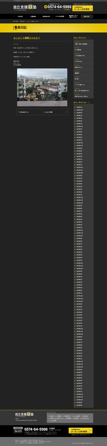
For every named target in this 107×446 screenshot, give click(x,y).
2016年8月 (79, 339)
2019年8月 (79, 241)
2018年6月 (79, 279)
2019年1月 (79, 260)
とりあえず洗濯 (48, 112)
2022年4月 (79, 156)
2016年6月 (79, 345)
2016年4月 (79, 350)
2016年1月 (79, 358)
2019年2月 (79, 257)
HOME (16, 21)
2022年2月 (79, 162)
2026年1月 (79, 107)
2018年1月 (79, 293)
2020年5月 (79, 216)
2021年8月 (79, 175)
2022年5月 (79, 153)
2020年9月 (79, 205)
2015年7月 (79, 375)
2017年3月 (79, 320)
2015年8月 (79, 372)
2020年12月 (80, 197)
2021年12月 (80, 167)
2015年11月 (80, 364)
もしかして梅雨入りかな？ (33, 21)
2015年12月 (80, 361)
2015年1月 (79, 391)
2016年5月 (79, 347)
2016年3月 (79, 353)
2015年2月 (79, 388)
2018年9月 (79, 271)
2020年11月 (80, 200)
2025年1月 (79, 115)
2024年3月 (79, 118)
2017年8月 (79, 306)
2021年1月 (79, 194)
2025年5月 (79, 112)
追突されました (78, 67)
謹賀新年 (77, 73)
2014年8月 (79, 405)
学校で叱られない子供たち (81, 96)
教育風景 (76, 418)
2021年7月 (79, 178)
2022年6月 (79, 151)
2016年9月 (79, 337)
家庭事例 (68, 418)
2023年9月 (79, 129)
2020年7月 (79, 211)
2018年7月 (79, 276)
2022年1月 (79, 164)
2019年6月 (79, 246)
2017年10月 (80, 301)
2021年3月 (79, 189)
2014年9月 (79, 402)
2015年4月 (79, 383)
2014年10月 (80, 399)
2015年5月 (79, 380)
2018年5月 (79, 282)
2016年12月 (80, 328)
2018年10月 (80, 268)
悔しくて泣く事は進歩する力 (82, 90)
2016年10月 (80, 334)
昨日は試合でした (24, 112)
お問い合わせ (85, 418)
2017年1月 (79, 326)
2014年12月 (80, 394)
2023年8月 (79, 132)
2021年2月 (79, 192)
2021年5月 (79, 183)
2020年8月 (79, 208)
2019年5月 (79, 249)
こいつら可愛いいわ (80, 84)
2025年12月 (80, 110)
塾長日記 (22, 21)
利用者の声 (67, 416)
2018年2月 (79, 290)
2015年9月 (79, 369)
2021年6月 (79, 181)
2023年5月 (79, 137)
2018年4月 (79, 285)
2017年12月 (80, 296)
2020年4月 (79, 219)
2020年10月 (80, 203)
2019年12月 (80, 230)
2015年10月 (80, 367)
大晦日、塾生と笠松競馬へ (81, 44)
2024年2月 (79, 121)
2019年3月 (79, 255)
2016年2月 (79, 356)
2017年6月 (79, 312)
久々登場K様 (78, 49)
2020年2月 (79, 224)
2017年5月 (79, 315)
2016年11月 (80, 331)
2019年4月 (79, 252)
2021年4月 (79, 186)
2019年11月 (80, 233)
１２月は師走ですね (80, 55)
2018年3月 (79, 287)
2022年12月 (80, 142)
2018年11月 (80, 265)
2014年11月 (80, 397)
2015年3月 (79, 386)
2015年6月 (79, 378)
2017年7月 (79, 309)
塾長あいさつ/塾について (56, 418)
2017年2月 (79, 323)
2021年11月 (80, 170)
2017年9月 (79, 304)
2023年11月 (80, 126)
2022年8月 (79, 148)
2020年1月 (79, 227)
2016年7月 (79, 342)
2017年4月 (79, 317)
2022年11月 (80, 145)
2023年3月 (79, 140)
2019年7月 (79, 244)
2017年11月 (80, 298)
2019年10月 (80, 235)
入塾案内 (59, 416)
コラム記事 (53, 420)
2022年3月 (79, 159)
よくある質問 (76, 416)
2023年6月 (79, 134)
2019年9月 (79, 238)
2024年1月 (79, 123)
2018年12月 (80, 263)
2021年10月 (80, 173)
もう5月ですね (78, 61)
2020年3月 (79, 222)
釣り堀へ (77, 79)
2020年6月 (79, 214)
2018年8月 (79, 274)
